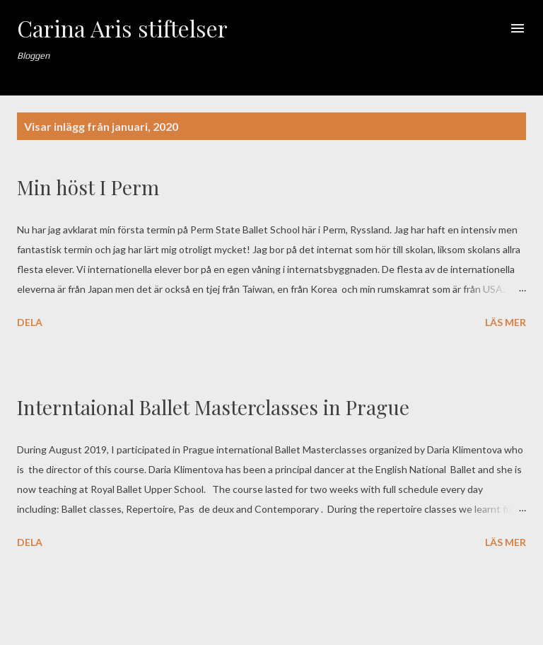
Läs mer (505, 322)
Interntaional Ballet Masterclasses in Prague (213, 407)
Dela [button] (29, 322)
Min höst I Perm (88, 187)
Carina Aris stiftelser (122, 28)
